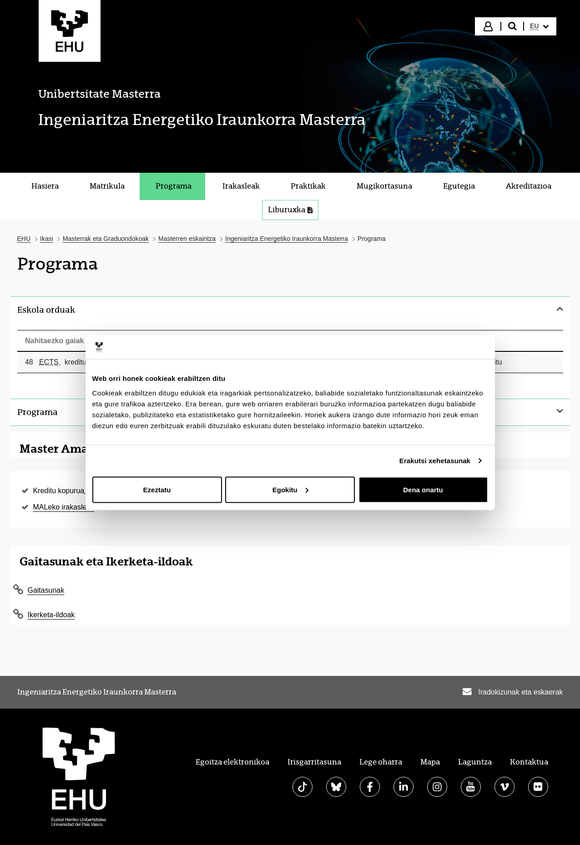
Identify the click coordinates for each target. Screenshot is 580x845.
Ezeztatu (157, 489)
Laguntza (475, 762)
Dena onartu (423, 489)
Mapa (430, 762)
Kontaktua (529, 762)
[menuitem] (539, 26)
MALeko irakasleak (64, 507)
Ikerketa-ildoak (51, 615)
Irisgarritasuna (314, 762)
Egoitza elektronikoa (232, 762)
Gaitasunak (46, 590)
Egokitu (290, 489)
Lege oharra (380, 762)
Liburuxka (290, 209)
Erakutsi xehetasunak (434, 461)
